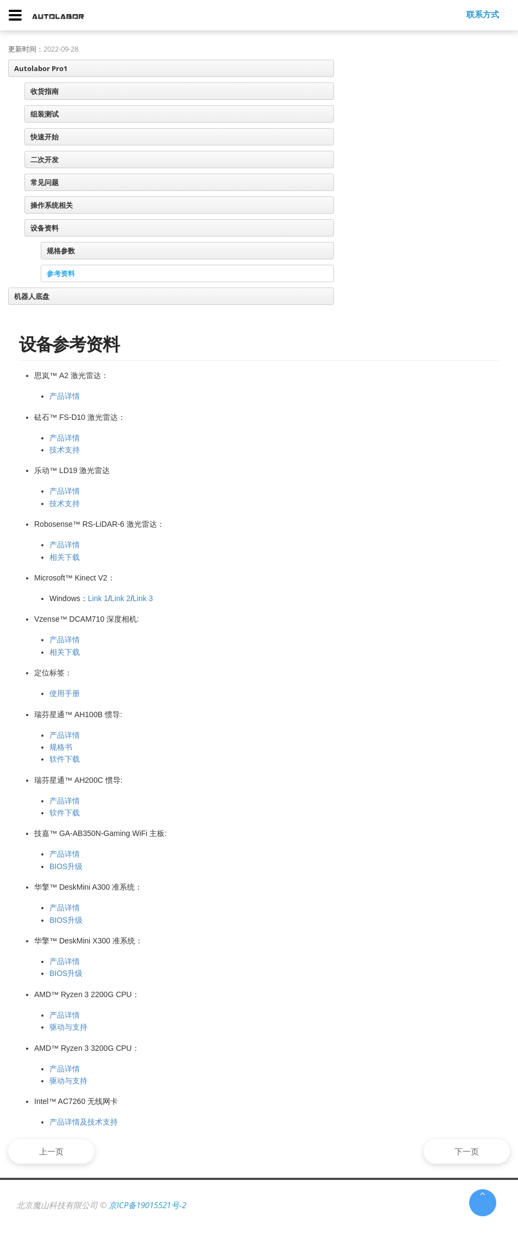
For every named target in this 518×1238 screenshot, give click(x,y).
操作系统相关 (51, 205)
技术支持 (64, 449)
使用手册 (64, 693)
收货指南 (44, 91)
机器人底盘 (31, 296)
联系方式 (482, 14)
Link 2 (120, 598)
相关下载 (64, 557)
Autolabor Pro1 (40, 68)
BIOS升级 (66, 866)
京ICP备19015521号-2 (147, 1204)
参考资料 (61, 273)
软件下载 (64, 759)
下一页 (465, 1151)
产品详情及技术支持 (83, 1122)
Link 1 (98, 598)
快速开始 (44, 137)
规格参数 (61, 251)
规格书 (60, 747)
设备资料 (44, 228)
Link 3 (142, 598)
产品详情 (64, 396)
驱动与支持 (68, 1027)
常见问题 (44, 182)
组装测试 (44, 114)
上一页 (53, 1151)
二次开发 (44, 159)
